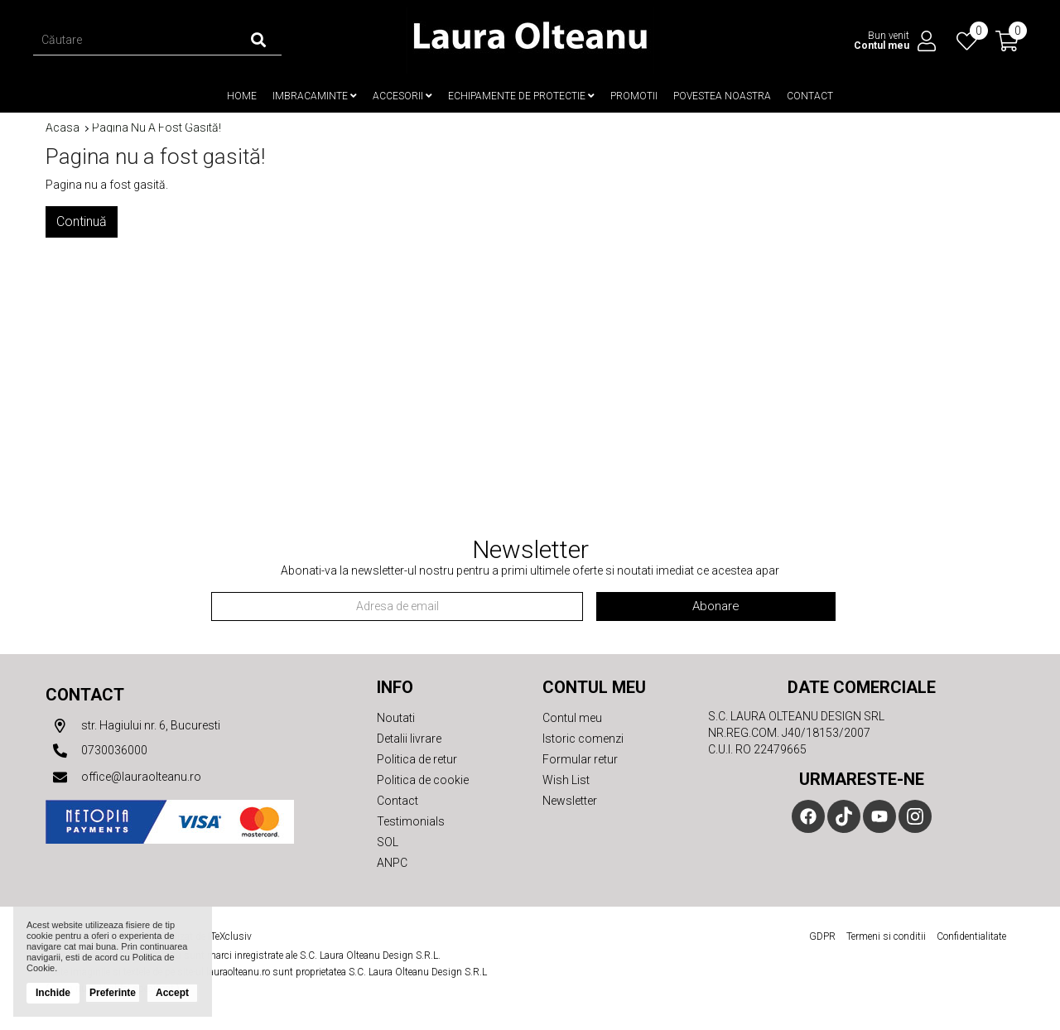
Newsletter (569, 800)
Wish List (566, 780)
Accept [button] (172, 993)
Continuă (81, 221)
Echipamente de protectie (521, 96)
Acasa (63, 127)
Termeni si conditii (886, 936)
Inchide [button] (53, 993)
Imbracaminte (314, 96)
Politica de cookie (423, 780)
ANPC (392, 862)
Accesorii (402, 96)
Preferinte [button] (112, 993)
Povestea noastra (722, 96)
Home (242, 96)
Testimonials (411, 821)
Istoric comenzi (583, 738)
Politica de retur (417, 759)
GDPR (822, 936)
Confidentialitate (971, 936)
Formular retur (580, 759)
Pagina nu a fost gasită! (156, 127)
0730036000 (96, 751)
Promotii (634, 96)
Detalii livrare (409, 738)
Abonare (716, 606)
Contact (810, 96)
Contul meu (572, 717)
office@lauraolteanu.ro (123, 777)
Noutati (396, 717)
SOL (387, 842)
